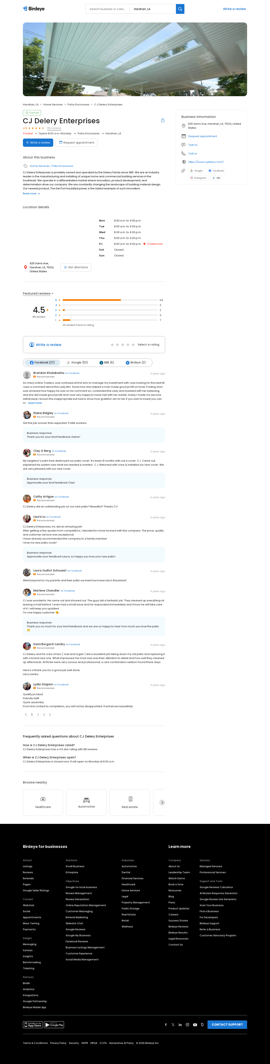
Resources (175, 890)
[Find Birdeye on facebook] (166, 1024)
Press (172, 902)
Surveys (28, 950)
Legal (125, 896)
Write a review (234, 9)
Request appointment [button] (202, 136)
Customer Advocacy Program (218, 935)
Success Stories (178, 920)
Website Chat (74, 923)
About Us (174, 866)
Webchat (28, 905)
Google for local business (81, 887)
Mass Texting (31, 923)
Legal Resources (178, 938)
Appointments (32, 917)
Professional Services (213, 872)
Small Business (75, 866)
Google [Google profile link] (196, 170)
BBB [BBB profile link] (216, 178)
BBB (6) (106, 363)
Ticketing (28, 968)
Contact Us (176, 944)
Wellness (127, 926)
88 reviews (54, 128)
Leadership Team (179, 872)
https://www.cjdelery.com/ (206, 162)
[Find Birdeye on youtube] (195, 1024)
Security (74, 1043)
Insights (28, 956)
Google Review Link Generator (218, 899)
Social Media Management (82, 959)
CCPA (103, 1043)
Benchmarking (32, 962)
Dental (126, 872)
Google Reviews (75, 929)
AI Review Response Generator (218, 893)
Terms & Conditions (35, 1043)
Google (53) (77, 363)
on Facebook (72, 373)
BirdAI (26, 983)
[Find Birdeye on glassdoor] (202, 1024)
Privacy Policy (58, 1043)
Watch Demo (177, 878)
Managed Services (211, 866)
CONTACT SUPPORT (227, 1024)
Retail (125, 920)
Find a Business (209, 911)
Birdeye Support (209, 923)
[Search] (180, 9)
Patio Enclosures (78, 104)
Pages (27, 884)
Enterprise (72, 872)
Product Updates (179, 908)
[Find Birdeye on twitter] (173, 1024)
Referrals (28, 878)
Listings (27, 866)
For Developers (209, 917)
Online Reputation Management (86, 905)
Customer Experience (79, 953)
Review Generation (77, 899)
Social (26, 911)
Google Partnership (35, 1001)
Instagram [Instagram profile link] (198, 178)
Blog (171, 896)
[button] (50, 714)
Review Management (79, 893)
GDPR (84, 1043)
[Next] (162, 803)
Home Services (53, 104)
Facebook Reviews (77, 941)
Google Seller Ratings (36, 890)
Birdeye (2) (135, 363)
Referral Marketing (77, 917)
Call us (192, 153)
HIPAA (93, 1043)
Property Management (136, 902)
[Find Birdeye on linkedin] (180, 1024)
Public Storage (130, 908)
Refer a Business (210, 929)
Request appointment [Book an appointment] (76, 143)
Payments (29, 929)
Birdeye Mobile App (34, 1007)
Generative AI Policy (121, 1043)
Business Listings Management (85, 947)
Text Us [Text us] (192, 145)
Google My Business (78, 935)
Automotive (129, 866)
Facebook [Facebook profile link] (216, 170)
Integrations (30, 995)
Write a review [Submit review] (38, 143)
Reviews (28, 872)
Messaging (29, 944)
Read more (31, 193)
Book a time (176, 884)
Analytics (28, 989)
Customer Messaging (79, 911)
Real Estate (129, 914)
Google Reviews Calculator (216, 887)
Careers (173, 914)
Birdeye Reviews (178, 926)
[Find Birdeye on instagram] (187, 1024)
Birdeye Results (178, 932)
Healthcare (128, 884)
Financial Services (132, 878)
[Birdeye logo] (34, 9)
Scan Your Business (212, 905)
